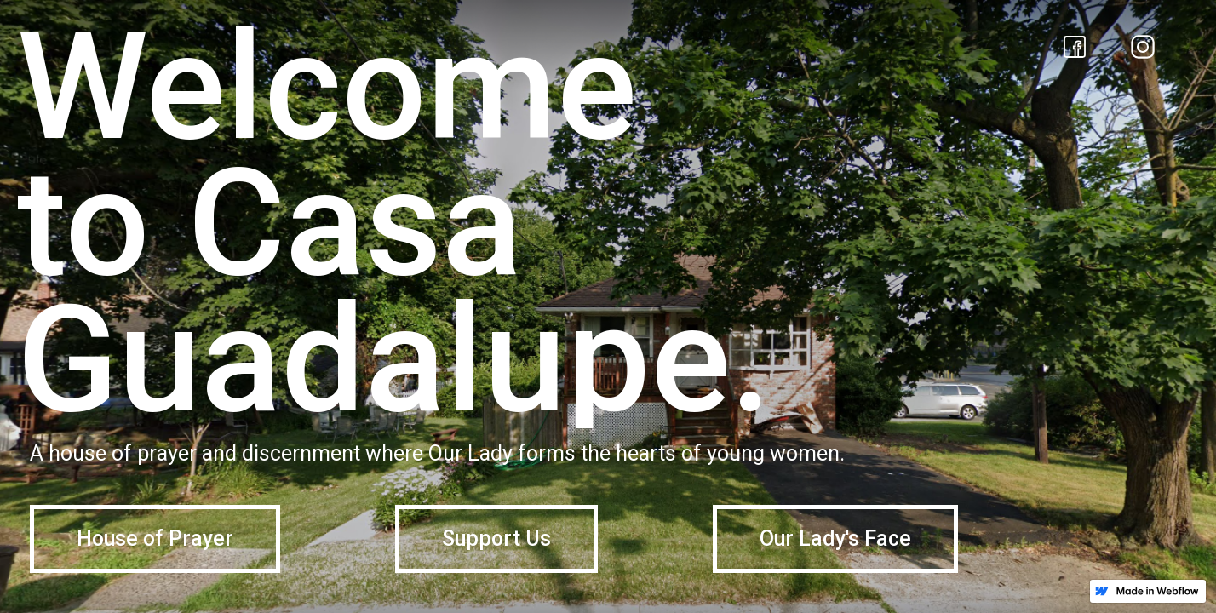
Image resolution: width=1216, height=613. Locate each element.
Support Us (496, 538)
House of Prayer (155, 538)
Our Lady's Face (835, 538)
